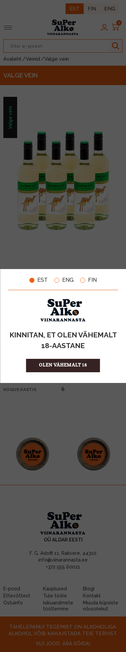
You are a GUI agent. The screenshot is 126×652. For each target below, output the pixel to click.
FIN (88, 280)
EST (39, 280)
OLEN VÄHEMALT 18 (63, 365)
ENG (64, 280)
